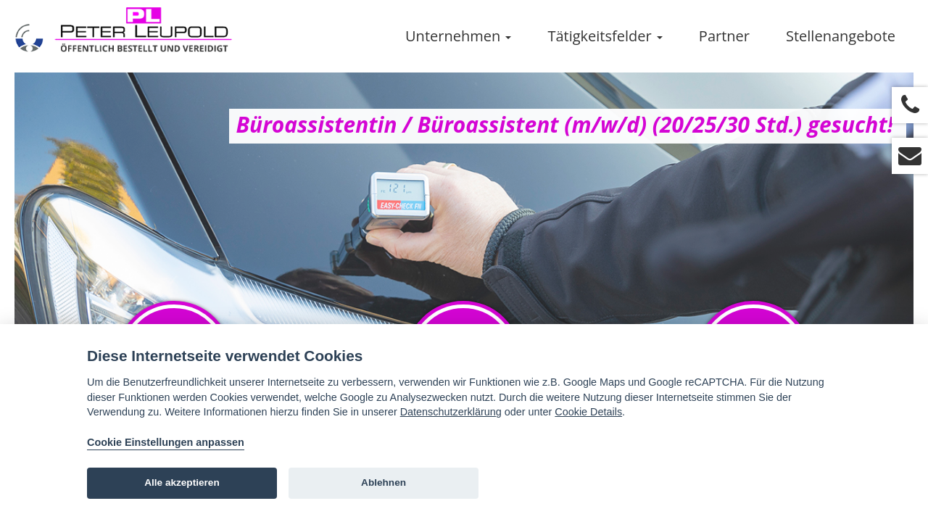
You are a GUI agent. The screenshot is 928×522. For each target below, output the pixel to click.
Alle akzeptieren (182, 482)
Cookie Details (588, 412)
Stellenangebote (840, 36)
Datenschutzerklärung (451, 412)
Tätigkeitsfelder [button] (604, 36)
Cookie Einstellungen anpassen (165, 442)
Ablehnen (383, 482)
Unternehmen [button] (458, 36)
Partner (724, 36)
